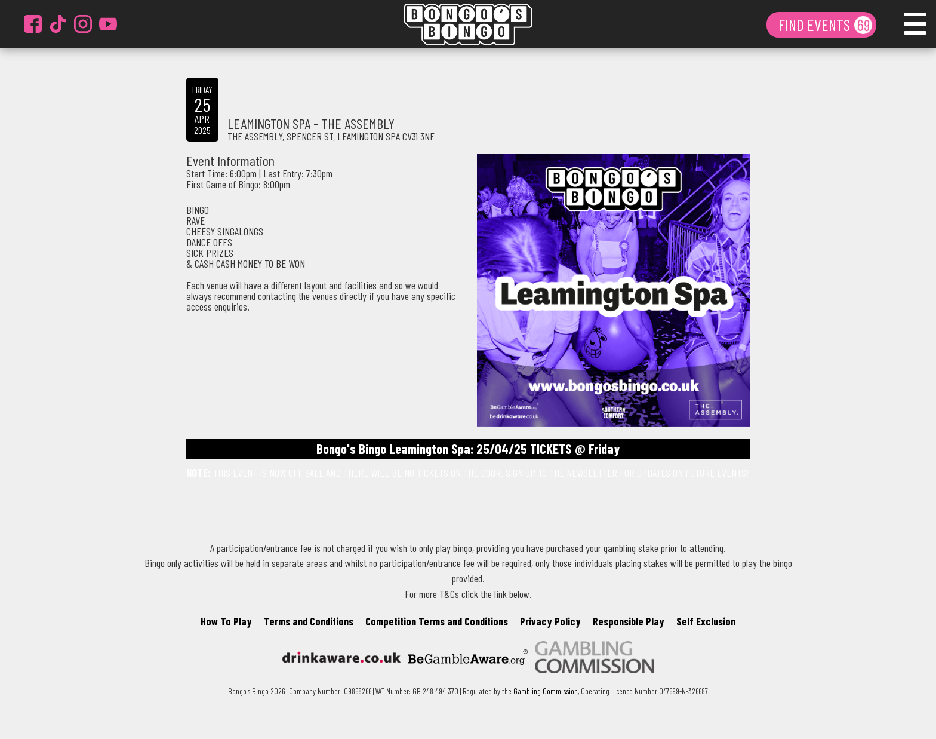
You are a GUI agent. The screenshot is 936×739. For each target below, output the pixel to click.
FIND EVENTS (815, 24)
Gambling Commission (545, 691)
